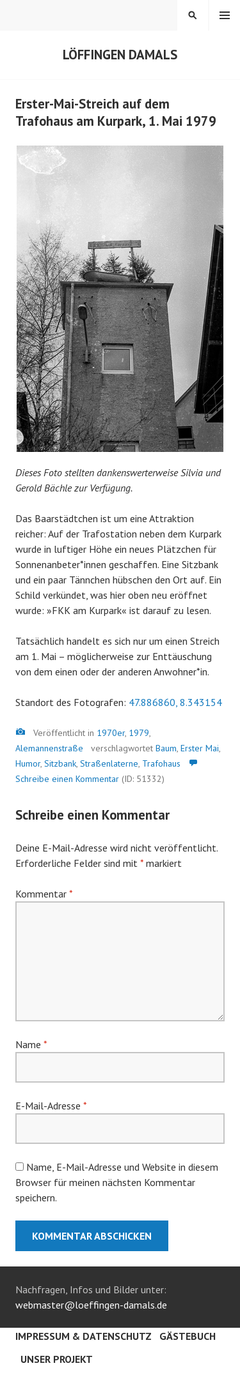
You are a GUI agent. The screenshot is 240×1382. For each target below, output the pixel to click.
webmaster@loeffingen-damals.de (91, 1304)
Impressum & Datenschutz (83, 1336)
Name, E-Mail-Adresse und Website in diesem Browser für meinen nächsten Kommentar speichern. (116, 1182)
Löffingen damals (120, 54)
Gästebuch (187, 1336)
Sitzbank (60, 763)
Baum (166, 748)
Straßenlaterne (109, 763)
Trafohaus (161, 763)
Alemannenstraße (49, 748)
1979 (139, 733)
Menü (224, 15)
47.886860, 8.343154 (175, 702)
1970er (111, 733)
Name (31, 1044)
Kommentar (43, 893)
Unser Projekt (56, 1359)
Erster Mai (199, 748)
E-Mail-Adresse (50, 1105)
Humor (27, 763)
